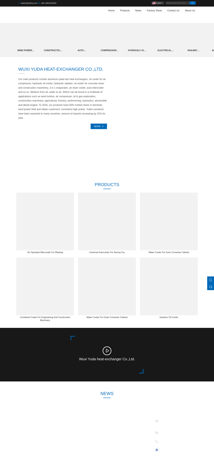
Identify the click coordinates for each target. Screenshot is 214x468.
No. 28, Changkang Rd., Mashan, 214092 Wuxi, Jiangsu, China (177, 425)
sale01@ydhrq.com (29, 3)
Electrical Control (166, 50)
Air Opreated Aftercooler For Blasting (45, 252)
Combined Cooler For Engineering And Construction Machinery (45, 319)
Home (111, 10)
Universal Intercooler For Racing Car (107, 252)
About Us (190, 10)
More (99, 126)
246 (80, 159)
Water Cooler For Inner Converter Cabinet (169, 252)
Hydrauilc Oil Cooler (137, 50)
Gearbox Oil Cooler (169, 317)
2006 (133, 159)
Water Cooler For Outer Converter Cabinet (107, 317)
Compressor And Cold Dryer (109, 50)
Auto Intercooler (81, 50)
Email (164, 432)
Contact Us (173, 10)
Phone (164, 440)
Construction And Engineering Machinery (53, 50)
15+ (186, 159)
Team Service (70, 429)
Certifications (70, 437)
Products (125, 10)
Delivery (68, 424)
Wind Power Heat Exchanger (24, 50)
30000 (27, 159)
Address (165, 420)
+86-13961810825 (48, 3)
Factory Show (154, 10)
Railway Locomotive (193, 50)
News (138, 10)
